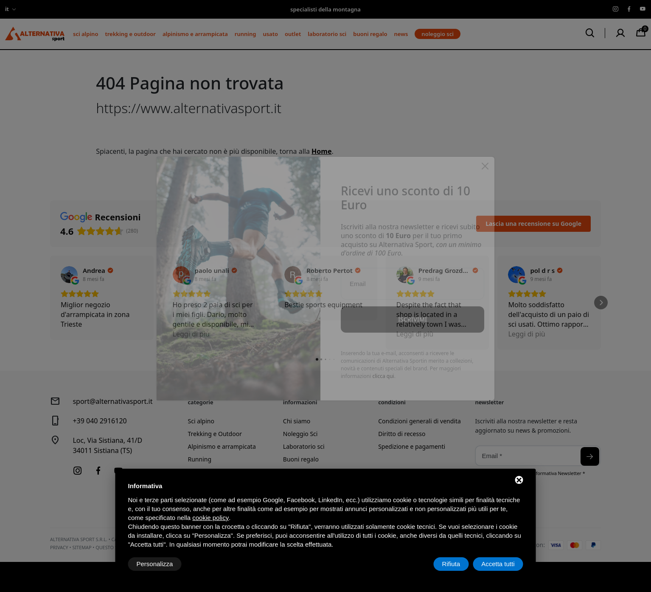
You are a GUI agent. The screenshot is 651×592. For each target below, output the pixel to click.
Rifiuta (451, 563)
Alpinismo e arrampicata (195, 34)
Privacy (59, 547)
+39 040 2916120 (99, 420)
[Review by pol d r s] (546, 270)
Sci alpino (85, 34)
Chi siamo (296, 421)
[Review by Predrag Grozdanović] (448, 270)
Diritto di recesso (401, 434)
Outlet (293, 34)
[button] (50, 302)
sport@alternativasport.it (112, 401)
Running (245, 34)
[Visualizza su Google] (69, 274)
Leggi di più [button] (191, 334)
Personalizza (155, 563)
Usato (270, 34)
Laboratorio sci (327, 34)
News (401, 34)
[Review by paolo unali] (216, 270)
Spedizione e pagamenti (411, 446)
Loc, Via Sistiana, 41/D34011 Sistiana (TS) (107, 445)
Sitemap (81, 547)
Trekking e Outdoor (130, 34)
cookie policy (210, 517)
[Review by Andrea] (98, 270)
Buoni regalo (370, 34)
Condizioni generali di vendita (419, 421)
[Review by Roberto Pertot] (333, 270)
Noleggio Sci (300, 434)
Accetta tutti (497, 563)
